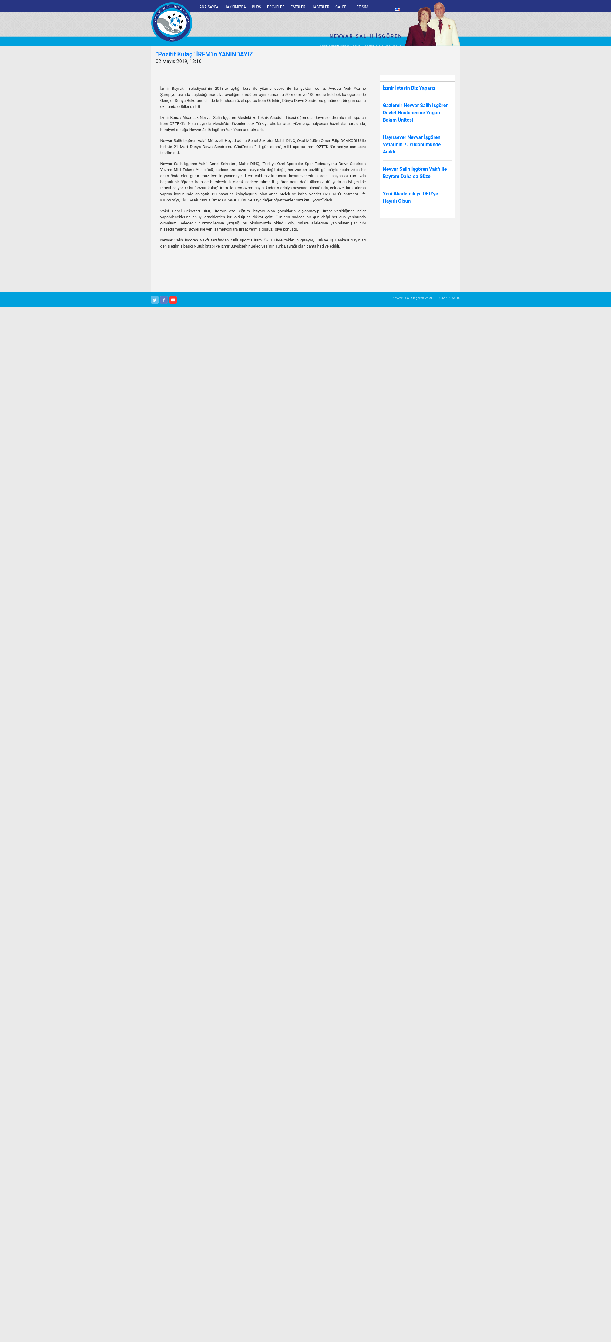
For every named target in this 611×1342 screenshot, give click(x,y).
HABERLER (320, 7)
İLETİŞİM (361, 7)
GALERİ (341, 7)
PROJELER (275, 7)
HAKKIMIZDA (235, 7)
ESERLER (297, 7)
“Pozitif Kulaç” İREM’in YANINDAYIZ (204, 54)
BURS (256, 7)
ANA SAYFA (209, 7)
